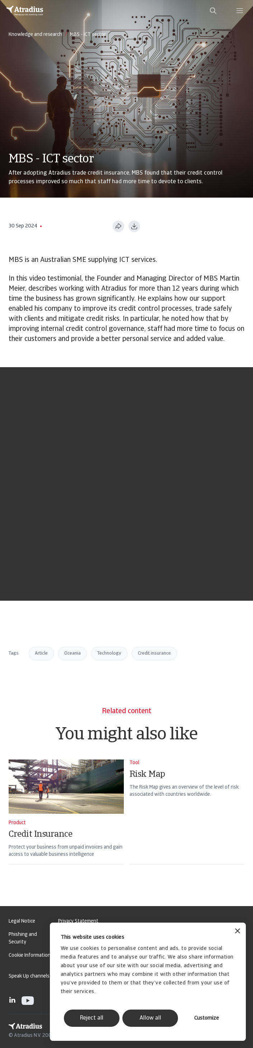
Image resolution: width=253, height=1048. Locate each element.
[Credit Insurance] (66, 821)
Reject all (91, 1018)
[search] (213, 11)
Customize (206, 1018)
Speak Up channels (29, 976)
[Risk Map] (187, 821)
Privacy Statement (78, 921)
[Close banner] (237, 931)
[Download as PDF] (134, 226)
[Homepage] (24, 11)
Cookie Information (30, 955)
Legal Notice (22, 921)
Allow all (150, 1018)
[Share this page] (118, 226)
